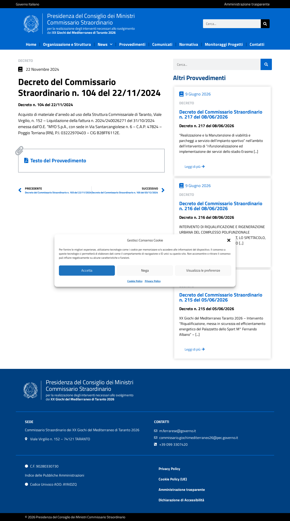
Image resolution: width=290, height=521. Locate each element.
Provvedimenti (132, 44)
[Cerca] (265, 23)
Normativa (188, 44)
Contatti (257, 44)
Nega (145, 270)
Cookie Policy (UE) (173, 479)
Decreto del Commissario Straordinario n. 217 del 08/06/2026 (220, 114)
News (105, 44)
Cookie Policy (135, 281)
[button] (229, 240)
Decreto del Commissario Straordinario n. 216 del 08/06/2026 (220, 206)
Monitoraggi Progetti (224, 44)
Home (31, 44)
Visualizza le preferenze (203, 270)
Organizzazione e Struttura (67, 44)
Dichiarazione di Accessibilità (181, 500)
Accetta (86, 270)
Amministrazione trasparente (182, 489)
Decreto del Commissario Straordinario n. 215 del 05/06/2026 (220, 297)
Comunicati (162, 44)
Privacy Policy (153, 281)
